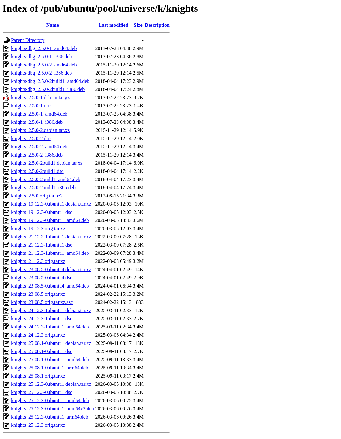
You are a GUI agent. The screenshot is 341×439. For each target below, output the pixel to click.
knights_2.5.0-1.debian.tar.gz (40, 97)
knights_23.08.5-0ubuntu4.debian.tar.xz (51, 269)
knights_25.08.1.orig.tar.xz (38, 376)
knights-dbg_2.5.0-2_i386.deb (41, 73)
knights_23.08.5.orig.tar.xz (38, 294)
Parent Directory (27, 40)
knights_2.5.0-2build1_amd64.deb (45, 179)
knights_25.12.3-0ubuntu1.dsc (41, 392)
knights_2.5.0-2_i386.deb (37, 154)
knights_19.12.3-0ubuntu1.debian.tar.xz (51, 204)
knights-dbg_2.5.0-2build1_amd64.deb (50, 81)
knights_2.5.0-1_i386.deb (37, 122)
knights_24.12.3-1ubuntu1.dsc (41, 318)
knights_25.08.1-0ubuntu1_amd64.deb (50, 359)
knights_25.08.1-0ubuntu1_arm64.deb (49, 367)
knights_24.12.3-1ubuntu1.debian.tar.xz (51, 310)
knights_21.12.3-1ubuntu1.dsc (41, 245)
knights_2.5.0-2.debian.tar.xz (40, 130)
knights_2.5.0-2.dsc (31, 138)
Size (138, 25)
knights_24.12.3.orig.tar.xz (38, 335)
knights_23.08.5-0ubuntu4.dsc (41, 277)
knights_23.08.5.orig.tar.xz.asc (42, 302)
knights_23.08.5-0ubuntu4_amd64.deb (50, 285)
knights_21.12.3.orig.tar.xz (38, 261)
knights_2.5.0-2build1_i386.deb (43, 187)
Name (52, 25)
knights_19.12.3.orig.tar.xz (38, 228)
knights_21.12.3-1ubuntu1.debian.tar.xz (51, 236)
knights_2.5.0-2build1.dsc (37, 171)
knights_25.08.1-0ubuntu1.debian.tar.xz (51, 343)
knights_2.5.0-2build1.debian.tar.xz (46, 163)
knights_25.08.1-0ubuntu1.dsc (41, 351)
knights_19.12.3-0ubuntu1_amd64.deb (50, 220)
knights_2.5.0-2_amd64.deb (39, 146)
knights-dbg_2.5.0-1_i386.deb (41, 56)
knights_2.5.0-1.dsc (31, 105)
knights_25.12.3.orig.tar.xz (38, 425)
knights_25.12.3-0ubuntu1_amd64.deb (50, 400)
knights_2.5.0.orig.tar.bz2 (37, 195)
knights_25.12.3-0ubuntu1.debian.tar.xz (51, 384)
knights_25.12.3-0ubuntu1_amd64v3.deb (52, 408)
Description (157, 25)
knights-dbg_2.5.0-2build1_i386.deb (48, 89)
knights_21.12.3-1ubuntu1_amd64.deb (50, 253)
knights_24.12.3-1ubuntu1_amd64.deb (50, 326)
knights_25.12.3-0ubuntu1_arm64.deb (49, 416)
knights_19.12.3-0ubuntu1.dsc (41, 212)
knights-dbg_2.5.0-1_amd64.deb (44, 48)
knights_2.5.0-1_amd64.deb (39, 114)
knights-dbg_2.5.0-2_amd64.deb (44, 64)
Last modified (113, 25)
